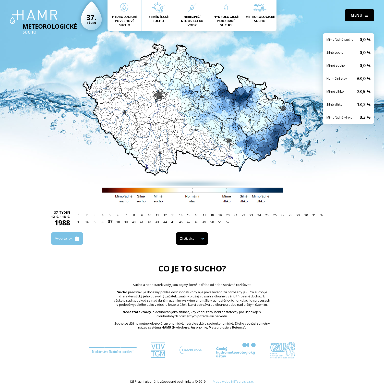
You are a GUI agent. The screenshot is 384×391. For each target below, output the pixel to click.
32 (322, 215)
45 (173, 222)
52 (227, 222)
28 (290, 215)
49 (204, 222)
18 (212, 215)
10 (149, 215)
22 (243, 215)
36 (102, 222)
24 (259, 215)
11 (157, 215)
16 (196, 215)
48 (196, 222)
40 (133, 222)
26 (274, 215)
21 (235, 215)
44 (165, 222)
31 (314, 215)
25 (267, 215)
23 (251, 215)
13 (173, 215)
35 (94, 222)
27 (282, 215)
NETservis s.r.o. (242, 381)
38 (118, 222)
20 (227, 215)
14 (180, 215)
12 (165, 215)
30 (306, 215)
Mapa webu (221, 381)
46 (180, 222)
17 (204, 215)
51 (220, 222)
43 (157, 222)
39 (126, 222)
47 (188, 222)
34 (86, 222)
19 (220, 215)
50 (212, 222)
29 (298, 215)
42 (149, 222)
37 (110, 221)
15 (188, 215)
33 (79, 222)
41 (141, 222)
